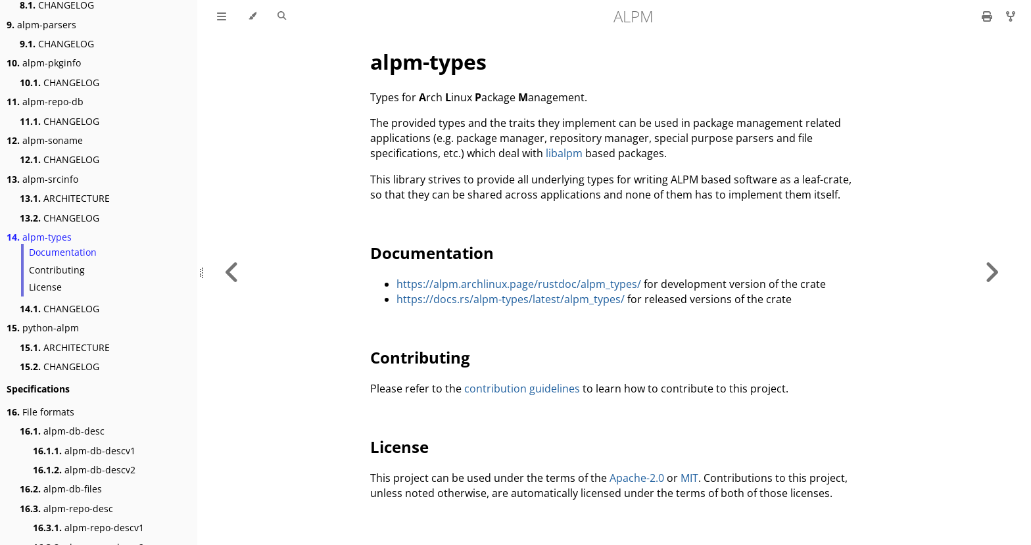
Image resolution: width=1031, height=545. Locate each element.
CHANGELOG (57, 43)
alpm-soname (45, 140)
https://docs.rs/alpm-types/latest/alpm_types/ (510, 299)
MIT (689, 478)
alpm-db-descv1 (84, 450)
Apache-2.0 (637, 478)
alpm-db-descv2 (84, 469)
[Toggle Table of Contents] (221, 16)
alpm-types (39, 237)
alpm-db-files (61, 489)
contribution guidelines (522, 388)
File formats (40, 412)
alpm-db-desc (62, 431)
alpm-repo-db (45, 101)
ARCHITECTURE (65, 198)
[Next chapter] (991, 272)
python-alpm (43, 327)
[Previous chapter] (232, 272)
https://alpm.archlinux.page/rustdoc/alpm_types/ (518, 284)
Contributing (57, 270)
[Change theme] (252, 16)
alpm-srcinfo (42, 179)
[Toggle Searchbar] (282, 16)
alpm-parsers (41, 24)
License (45, 287)
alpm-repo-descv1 (88, 527)
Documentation (63, 252)
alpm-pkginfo (44, 63)
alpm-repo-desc (66, 508)
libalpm (564, 153)
